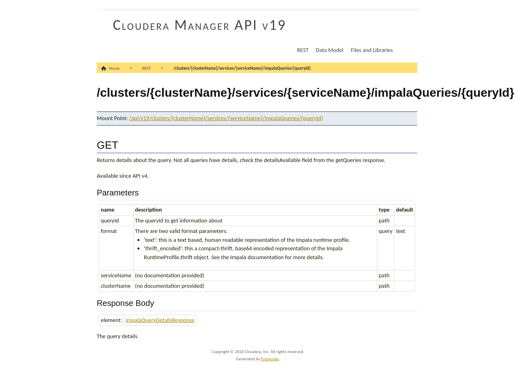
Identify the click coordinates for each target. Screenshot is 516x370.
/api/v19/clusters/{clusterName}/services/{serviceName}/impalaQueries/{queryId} (226, 118)
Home (114, 68)
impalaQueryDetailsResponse (159, 320)
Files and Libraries (372, 50)
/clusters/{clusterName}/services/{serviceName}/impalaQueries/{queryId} (242, 68)
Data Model (329, 50)
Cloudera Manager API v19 (199, 25)
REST (302, 50)
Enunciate (270, 359)
